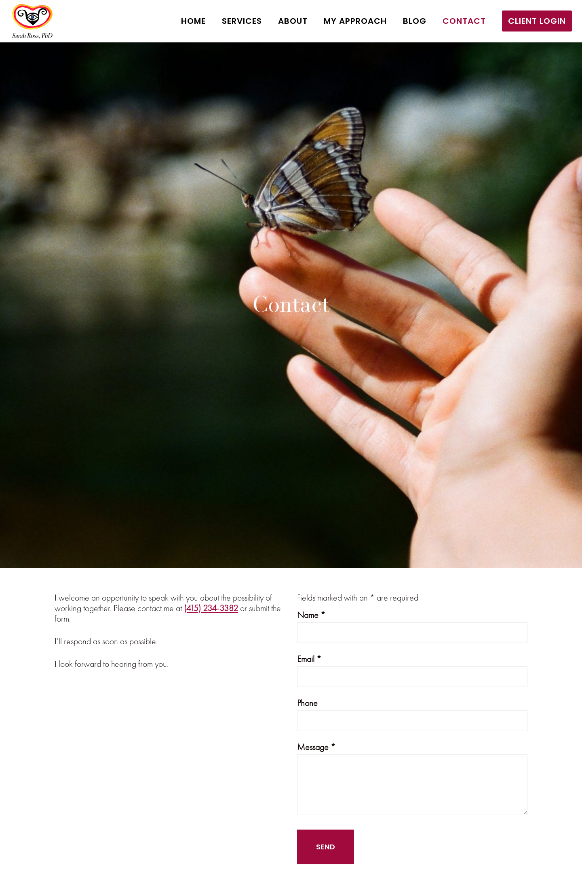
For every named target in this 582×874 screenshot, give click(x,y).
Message (316, 747)
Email (309, 659)
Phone (307, 703)
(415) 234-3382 (211, 608)
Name (311, 615)
